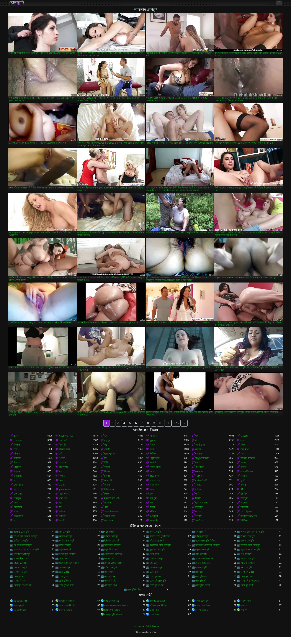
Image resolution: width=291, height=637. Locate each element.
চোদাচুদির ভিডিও (66, 601)
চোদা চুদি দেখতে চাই (22, 585)
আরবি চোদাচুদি (65, 536)
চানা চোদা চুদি (201, 567)
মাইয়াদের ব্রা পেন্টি (249, 516)
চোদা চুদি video (247, 572)
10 (160, 423)
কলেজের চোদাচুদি (112, 545)
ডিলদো (62, 480)
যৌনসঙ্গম (18, 507)
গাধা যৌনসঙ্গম (247, 471)
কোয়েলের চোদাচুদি (22, 554)
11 (168, 423)
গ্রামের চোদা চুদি (248, 558)
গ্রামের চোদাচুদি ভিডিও (69, 563)
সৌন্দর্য (198, 449)
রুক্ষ (151, 502)
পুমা (106, 507)
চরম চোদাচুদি (64, 567)
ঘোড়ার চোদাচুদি (247, 563)
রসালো (62, 516)
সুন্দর (243, 445)
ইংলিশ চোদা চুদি (111, 536)
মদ (60, 507)
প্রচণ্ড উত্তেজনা (111, 511)
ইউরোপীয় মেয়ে (66, 436)
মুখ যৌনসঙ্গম (65, 489)
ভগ (105, 436)
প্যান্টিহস (199, 520)
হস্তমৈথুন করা (110, 453)
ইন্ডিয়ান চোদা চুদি (111, 540)
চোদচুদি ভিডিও (20, 572)
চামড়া (243, 462)
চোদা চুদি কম (109, 576)
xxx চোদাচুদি (155, 532)
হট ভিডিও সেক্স (20, 601)
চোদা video (64, 572)
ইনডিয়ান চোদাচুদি (66, 540)
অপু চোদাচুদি (200, 532)
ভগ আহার (18, 485)
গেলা (16, 502)
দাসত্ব (152, 489)
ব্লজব (16, 436)
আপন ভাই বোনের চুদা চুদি (252, 532)
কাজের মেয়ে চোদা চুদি (250, 545)
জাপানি (153, 462)
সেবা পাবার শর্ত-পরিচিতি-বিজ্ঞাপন (145, 626)
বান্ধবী (107, 467)
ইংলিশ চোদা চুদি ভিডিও (160, 536)
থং (15, 489)
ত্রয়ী (61, 453)
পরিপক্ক (153, 511)
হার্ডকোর (244, 436)
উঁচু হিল (244, 493)
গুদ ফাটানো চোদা (21, 558)
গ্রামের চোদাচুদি (20, 563)
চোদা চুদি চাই (109, 580)
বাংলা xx (244, 605)
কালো (152, 471)
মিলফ (152, 445)
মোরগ (107, 485)
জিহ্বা (106, 493)
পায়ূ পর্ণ (244, 610)
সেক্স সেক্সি (154, 610)
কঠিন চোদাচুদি (65, 545)
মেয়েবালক (18, 516)
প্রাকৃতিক (17, 467)
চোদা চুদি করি (201, 576)
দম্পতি (62, 476)
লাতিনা (198, 493)
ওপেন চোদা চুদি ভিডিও (205, 540)
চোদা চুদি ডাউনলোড (250, 580)
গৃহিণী (243, 480)
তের (15, 449)
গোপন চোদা (109, 558)
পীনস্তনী (153, 436)
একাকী (243, 467)
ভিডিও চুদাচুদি (20, 610)
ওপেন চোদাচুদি (247, 540)
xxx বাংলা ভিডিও (112, 610)
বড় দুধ (107, 440)
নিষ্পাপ (17, 445)
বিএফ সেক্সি (246, 601)
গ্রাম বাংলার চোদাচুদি (204, 558)
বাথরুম (198, 516)
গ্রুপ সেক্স (18, 493)
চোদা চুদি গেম (65, 580)
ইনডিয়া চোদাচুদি (21, 540)
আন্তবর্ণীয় (18, 476)
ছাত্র (61, 502)
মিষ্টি (106, 462)
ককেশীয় (198, 476)
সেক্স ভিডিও (155, 614)
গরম (152, 449)
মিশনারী (62, 445)
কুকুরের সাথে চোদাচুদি (250, 549)
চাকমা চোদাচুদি (156, 567)
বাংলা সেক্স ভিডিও (67, 605)
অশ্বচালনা (18, 440)
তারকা (62, 485)
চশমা (152, 493)
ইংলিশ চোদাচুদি (201, 536)
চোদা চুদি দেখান (157, 585)
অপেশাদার (63, 467)
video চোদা (109, 532)
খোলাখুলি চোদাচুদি (67, 554)
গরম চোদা (154, 554)
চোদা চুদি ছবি (201, 580)
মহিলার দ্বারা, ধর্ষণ (112, 498)
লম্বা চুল (153, 498)
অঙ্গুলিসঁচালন (202, 458)
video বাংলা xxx (111, 601)
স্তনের (152, 507)
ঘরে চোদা (154, 563)
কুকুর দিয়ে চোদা (111, 549)
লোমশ (198, 462)
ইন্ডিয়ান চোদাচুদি (157, 540)
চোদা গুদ (154, 572)
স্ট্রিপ (106, 458)
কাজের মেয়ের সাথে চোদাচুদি (26, 549)
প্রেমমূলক (154, 516)
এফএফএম (64, 493)
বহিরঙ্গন (17, 471)
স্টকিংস (153, 453)
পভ (60, 471)
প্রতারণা (107, 502)
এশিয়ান (17, 453)
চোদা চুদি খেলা (247, 576)
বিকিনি (198, 498)
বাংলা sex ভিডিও (158, 601)
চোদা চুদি (199, 572)
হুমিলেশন (108, 520)
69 (242, 489)
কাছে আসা (154, 476)
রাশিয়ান (198, 489)
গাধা (197, 436)
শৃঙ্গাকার (198, 453)
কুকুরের (153, 440)
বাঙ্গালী (62, 520)
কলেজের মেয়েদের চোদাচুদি (207, 545)
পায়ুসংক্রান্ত (154, 458)
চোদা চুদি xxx (65, 576)
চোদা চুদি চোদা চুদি (158, 580)
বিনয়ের (17, 462)
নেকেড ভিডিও (65, 610)
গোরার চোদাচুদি (157, 558)
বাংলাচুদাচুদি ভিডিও (113, 614)
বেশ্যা (243, 453)
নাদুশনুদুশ (199, 507)
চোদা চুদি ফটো (247, 585)
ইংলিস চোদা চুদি (248, 536)
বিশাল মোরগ (155, 467)
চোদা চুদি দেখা (110, 585)
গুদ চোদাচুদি (246, 554)
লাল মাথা (245, 449)
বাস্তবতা (198, 485)
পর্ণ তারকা (199, 467)
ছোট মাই (63, 440)
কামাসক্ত (17, 458)
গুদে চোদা (63, 558)
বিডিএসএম (109, 489)
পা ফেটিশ (154, 520)
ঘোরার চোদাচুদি (20, 567)
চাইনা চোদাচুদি (110, 567)
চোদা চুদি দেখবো (66, 585)
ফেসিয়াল (199, 471)
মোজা (198, 511)
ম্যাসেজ (244, 502)
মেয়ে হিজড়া (246, 511)
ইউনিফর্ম (244, 520)
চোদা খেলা (109, 572)
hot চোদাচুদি (64, 532)
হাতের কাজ (155, 480)
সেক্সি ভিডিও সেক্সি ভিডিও (116, 605)
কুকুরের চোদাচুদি (202, 549)
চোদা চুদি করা (155, 576)
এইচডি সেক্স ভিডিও (158, 605)
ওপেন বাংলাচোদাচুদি (23, 545)
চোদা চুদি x (18, 576)
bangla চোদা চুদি (21, 532)
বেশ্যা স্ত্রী (108, 480)
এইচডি (107, 449)
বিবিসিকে (245, 476)
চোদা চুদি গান (19, 580)
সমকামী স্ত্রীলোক (247, 458)
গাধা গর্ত (63, 498)
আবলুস (244, 498)
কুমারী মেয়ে (200, 445)
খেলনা (62, 458)
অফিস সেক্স (109, 516)
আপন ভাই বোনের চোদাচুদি (25, 536)
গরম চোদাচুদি (201, 554)
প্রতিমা (62, 511)
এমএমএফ (154, 485)
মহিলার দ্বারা (64, 449)
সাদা (242, 440)
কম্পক (243, 485)
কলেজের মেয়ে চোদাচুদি (160, 545)
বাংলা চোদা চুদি (202, 601)
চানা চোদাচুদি (246, 567)
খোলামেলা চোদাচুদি (113, 554)
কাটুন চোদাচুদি (65, 549)
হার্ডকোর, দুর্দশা (201, 502)
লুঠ (105, 445)
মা (14, 480)
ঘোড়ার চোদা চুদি (202, 563)
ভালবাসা (244, 507)
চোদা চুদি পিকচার (202, 585)
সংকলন (62, 462)
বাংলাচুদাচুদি (19, 605)
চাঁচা (197, 440)
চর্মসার (107, 476)
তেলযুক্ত (17, 498)
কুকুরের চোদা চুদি (157, 549)
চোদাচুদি (16, 3)
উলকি (107, 471)
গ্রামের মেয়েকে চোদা (113, 563)
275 (176, 423)
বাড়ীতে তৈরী (201, 480)
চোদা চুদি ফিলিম (134, 589)
